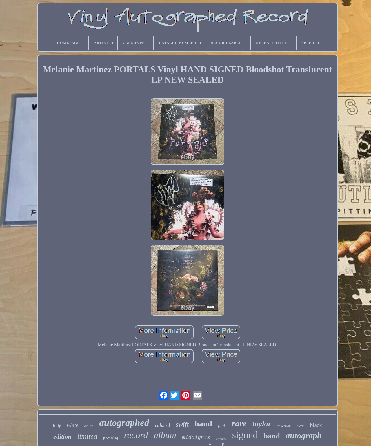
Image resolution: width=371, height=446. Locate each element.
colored (162, 425)
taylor (261, 423)
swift (182, 424)
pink (222, 425)
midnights (196, 437)
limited (87, 436)
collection (284, 426)
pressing (110, 438)
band (271, 436)
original (221, 438)
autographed (124, 423)
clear (300, 426)
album (165, 435)
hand (203, 423)
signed (245, 434)
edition (62, 436)
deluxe (88, 426)
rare (239, 423)
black (316, 425)
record (136, 435)
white (73, 425)
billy (57, 426)
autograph (304, 435)
